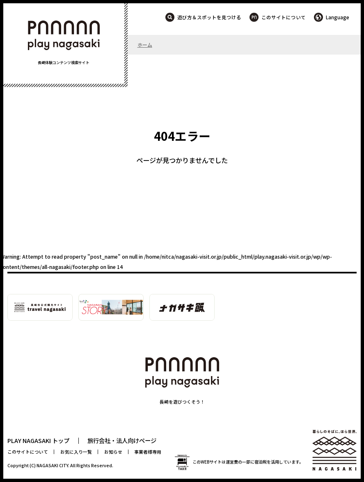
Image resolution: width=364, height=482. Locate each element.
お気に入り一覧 (76, 451)
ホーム (144, 44)
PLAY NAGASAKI (64, 35)
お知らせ (113, 451)
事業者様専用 (147, 451)
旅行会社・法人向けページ (121, 440)
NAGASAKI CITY (52, 465)
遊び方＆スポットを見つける (209, 17)
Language (337, 17)
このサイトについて (283, 17)
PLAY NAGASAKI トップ (38, 440)
